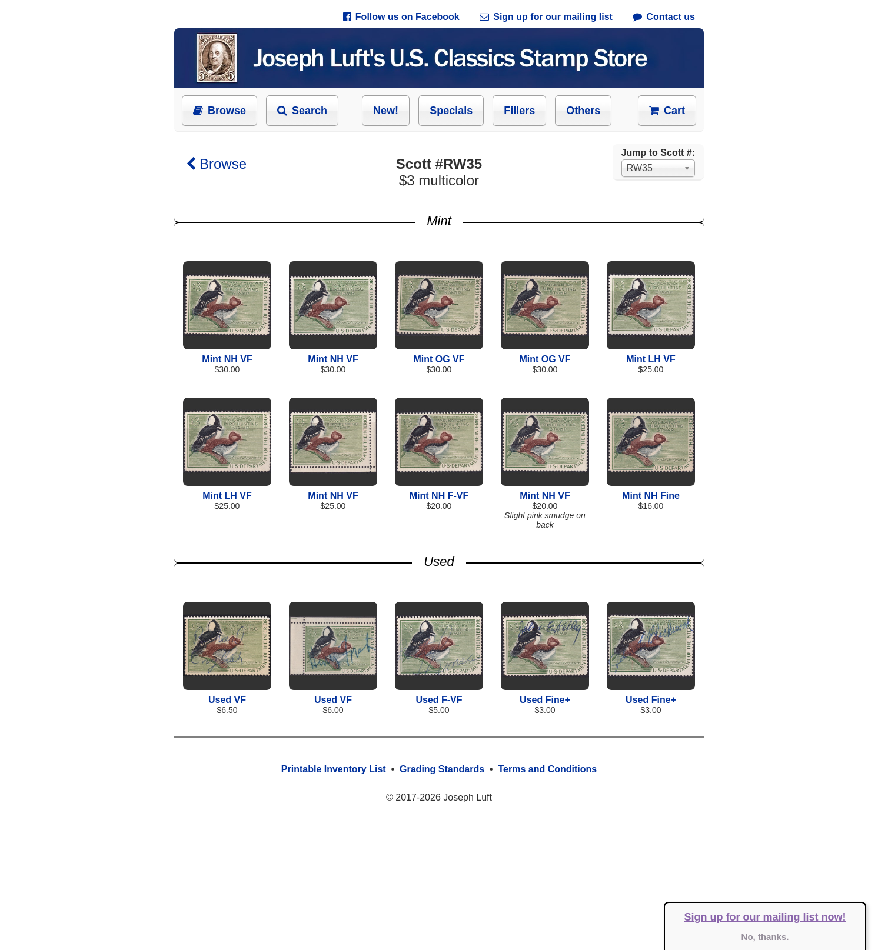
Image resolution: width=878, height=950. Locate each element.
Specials (451, 110)
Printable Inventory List (333, 769)
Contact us (664, 17)
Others (583, 110)
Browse (219, 110)
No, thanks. (765, 937)
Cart (667, 110)
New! (385, 110)
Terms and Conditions (547, 769)
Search (302, 110)
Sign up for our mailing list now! (765, 917)
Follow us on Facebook (401, 17)
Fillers (519, 110)
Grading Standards (442, 769)
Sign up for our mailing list (546, 17)
